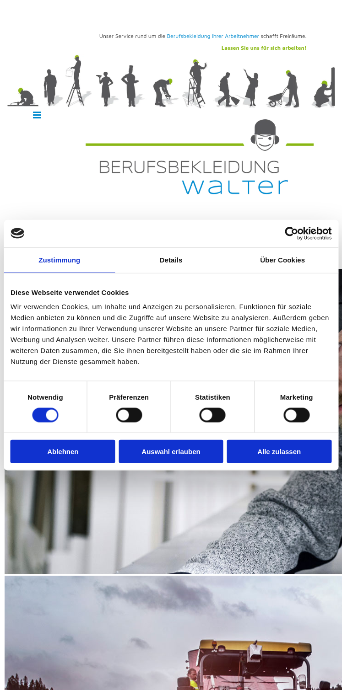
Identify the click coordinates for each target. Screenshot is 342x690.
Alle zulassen (279, 451)
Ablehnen (62, 451)
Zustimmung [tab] (59, 259)
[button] (57, 115)
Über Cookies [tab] (282, 259)
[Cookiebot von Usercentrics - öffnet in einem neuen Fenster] (291, 233)
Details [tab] (171, 259)
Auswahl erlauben (170, 451)
